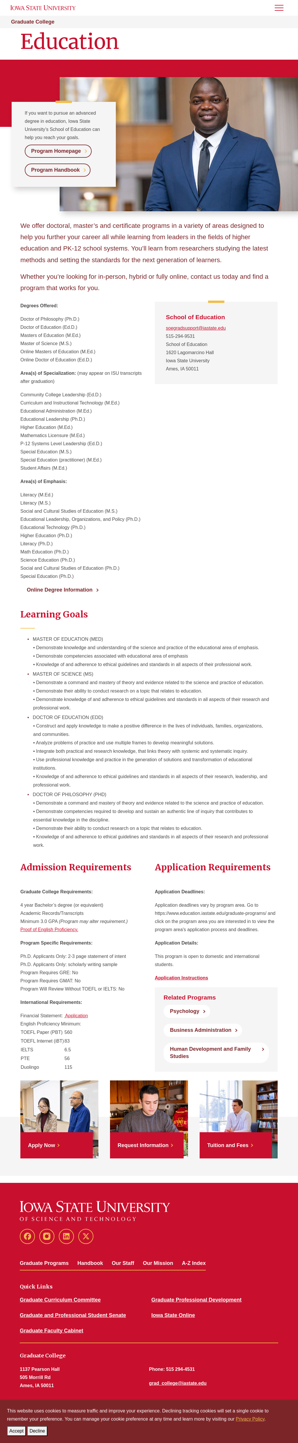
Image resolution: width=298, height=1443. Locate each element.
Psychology (184, 1011)
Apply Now (41, 1145)
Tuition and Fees (228, 1145)
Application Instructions (181, 977)
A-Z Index (194, 1263)
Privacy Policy (250, 1419)
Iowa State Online (173, 1315)
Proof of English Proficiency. (49, 929)
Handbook (90, 1263)
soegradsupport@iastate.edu (196, 328)
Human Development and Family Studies (210, 1052)
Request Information (143, 1145)
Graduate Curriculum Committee (60, 1300)
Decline (38, 1429)
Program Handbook (55, 170)
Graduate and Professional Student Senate (73, 1315)
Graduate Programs (44, 1263)
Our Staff (123, 1263)
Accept (17, 1429)
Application (76, 1015)
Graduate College (32, 22)
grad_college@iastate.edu (178, 1383)
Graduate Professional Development (196, 1300)
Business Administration (200, 1030)
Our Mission (158, 1263)
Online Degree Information (60, 590)
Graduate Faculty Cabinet (51, 1331)
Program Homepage (56, 151)
